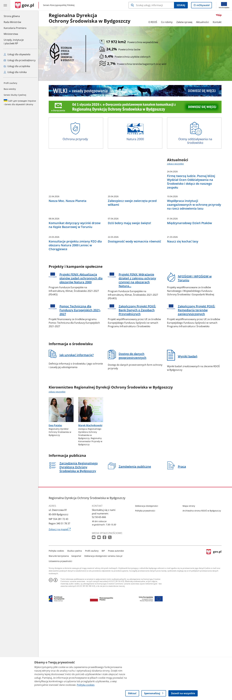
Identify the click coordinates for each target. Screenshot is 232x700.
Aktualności (203, 22)
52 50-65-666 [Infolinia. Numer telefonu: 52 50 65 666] (100, 604)
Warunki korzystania (59, 643)
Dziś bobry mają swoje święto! (130, 287)
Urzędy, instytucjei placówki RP (14, 41)
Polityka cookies (57, 638)
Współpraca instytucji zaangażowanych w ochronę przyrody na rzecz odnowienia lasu (195, 246)
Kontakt (218, 22)
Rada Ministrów (12, 22)
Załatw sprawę (185, 22)
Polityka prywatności (146, 597)
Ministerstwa (11, 34)
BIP (104, 638)
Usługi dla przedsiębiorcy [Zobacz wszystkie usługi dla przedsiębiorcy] (20, 60)
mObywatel (203, 5)
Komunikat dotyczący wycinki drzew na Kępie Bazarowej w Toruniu (75, 289)
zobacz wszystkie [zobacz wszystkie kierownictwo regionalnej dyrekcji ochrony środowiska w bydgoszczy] (57, 479)
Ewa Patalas (56, 512)
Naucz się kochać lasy (183, 329)
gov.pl (214, 642)
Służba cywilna (75, 638)
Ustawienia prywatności (61, 648)
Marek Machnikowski (91, 512)
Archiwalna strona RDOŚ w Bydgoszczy (202, 597)
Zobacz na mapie (60, 616)
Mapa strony (189, 593)
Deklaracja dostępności (147, 593)
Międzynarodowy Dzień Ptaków (190, 287)
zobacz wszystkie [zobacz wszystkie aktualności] (176, 163)
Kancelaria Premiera (15, 28)
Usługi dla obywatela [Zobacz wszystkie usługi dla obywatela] (17, 54)
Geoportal (77, 643)
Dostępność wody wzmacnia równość (135, 329)
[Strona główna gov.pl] (24, 5)
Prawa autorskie (117, 638)
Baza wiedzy (10, 89)
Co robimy (167, 22)
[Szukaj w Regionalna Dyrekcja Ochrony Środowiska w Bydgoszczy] (151, 5)
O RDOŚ (153, 22)
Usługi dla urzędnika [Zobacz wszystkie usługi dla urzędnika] (17, 66)
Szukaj (181, 5)
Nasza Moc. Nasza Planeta (68, 242)
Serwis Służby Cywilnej (15, 94)
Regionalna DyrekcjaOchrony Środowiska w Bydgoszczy (90, 18)
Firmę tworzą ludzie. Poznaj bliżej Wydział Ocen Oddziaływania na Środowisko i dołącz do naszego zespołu (192, 181)
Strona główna (15, 16)
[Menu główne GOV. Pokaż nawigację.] (5, 5)
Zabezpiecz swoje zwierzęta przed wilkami (133, 244)
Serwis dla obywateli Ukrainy (20, 102)
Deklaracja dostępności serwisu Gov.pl (104, 643)
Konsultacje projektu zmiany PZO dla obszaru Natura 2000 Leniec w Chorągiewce (76, 332)
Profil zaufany (10, 83)
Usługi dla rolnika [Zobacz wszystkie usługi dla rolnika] (15, 72)
